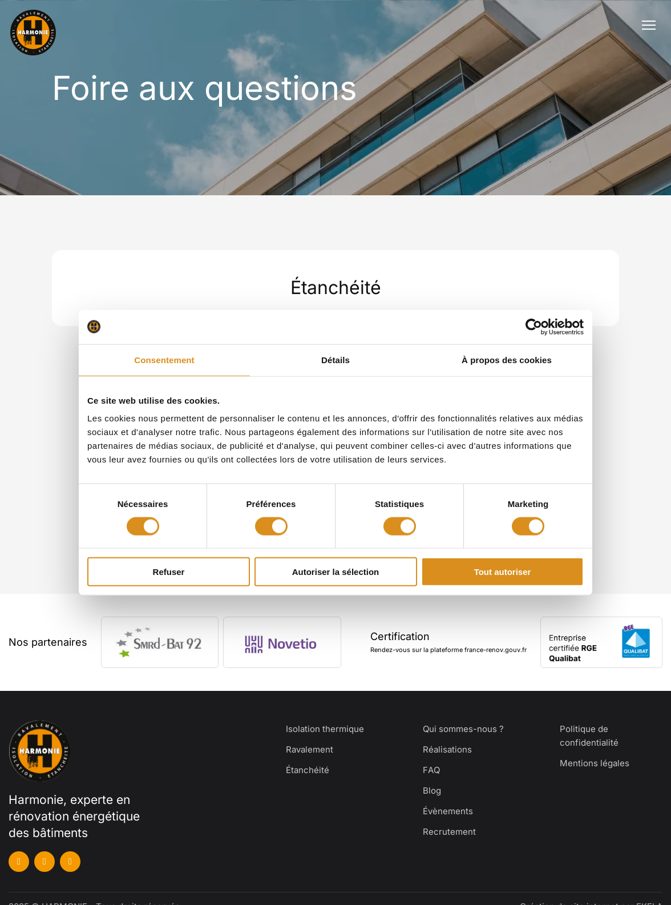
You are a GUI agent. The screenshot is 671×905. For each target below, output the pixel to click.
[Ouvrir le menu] (649, 25)
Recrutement (449, 831)
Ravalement (309, 749)
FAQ (431, 770)
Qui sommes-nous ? (463, 728)
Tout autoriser (502, 572)
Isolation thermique (325, 728)
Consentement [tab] (164, 359)
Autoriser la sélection (335, 572)
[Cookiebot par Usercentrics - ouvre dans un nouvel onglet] (534, 326)
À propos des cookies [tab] (507, 359)
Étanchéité (307, 770)
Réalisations (447, 749)
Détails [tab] (335, 359)
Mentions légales (594, 763)
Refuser (169, 572)
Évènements (448, 811)
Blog (432, 790)
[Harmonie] (41, 25)
